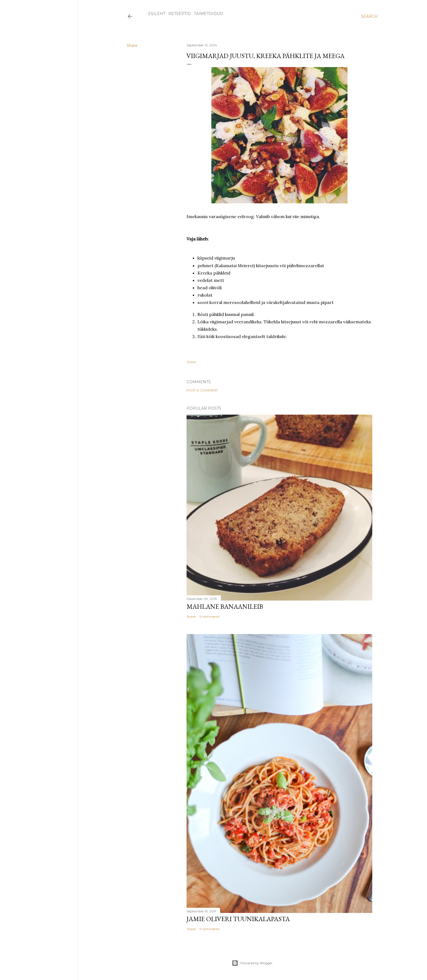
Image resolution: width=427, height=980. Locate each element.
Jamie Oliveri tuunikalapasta (238, 919)
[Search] (369, 16)
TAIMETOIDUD (206, 13)
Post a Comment (202, 390)
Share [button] (132, 45)
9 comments (209, 616)
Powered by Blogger (252, 963)
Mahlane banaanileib (225, 606)
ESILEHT (154, 13)
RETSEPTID (177, 13)
